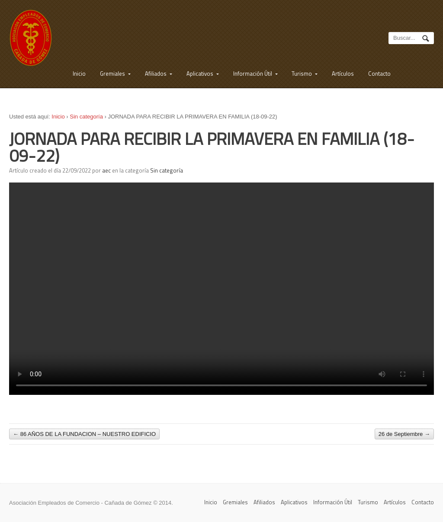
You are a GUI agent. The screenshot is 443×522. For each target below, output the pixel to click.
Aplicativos (199, 73)
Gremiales (112, 73)
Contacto (379, 73)
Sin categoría (86, 116)
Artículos (343, 73)
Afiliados (156, 73)
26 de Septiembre (404, 434)
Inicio (79, 73)
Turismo (302, 73)
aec (106, 170)
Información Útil (252, 73)
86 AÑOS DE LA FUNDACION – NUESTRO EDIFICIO (84, 434)
